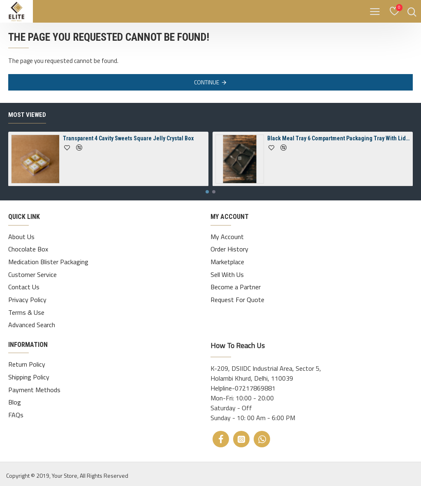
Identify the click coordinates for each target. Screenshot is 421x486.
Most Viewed (27, 120)
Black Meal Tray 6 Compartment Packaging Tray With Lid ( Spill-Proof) (338, 144)
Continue (206, 82)
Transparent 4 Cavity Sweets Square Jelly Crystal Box (128, 144)
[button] (207, 197)
